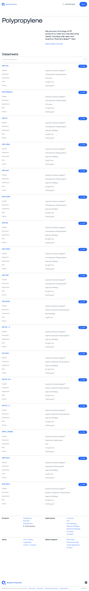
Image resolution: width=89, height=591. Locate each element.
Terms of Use (32, 588)
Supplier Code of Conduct (51, 588)
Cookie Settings (64, 588)
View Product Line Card (54, 44)
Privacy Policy (40, 588)
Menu (83, 4)
